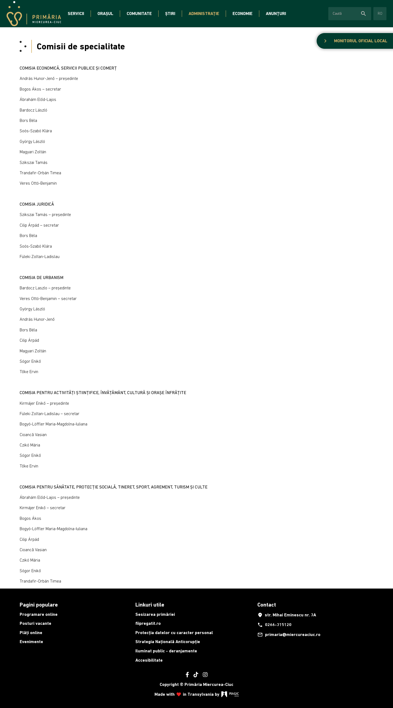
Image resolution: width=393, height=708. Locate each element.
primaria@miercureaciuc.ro (288, 634)
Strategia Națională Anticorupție (167, 641)
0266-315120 (274, 625)
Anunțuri (276, 13)
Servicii (76, 13)
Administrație (204, 13)
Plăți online (31, 632)
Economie (242, 13)
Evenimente (31, 641)
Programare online (39, 614)
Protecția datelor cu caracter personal (174, 632)
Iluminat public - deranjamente (166, 650)
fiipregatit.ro (148, 623)
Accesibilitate (149, 660)
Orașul (105, 13)
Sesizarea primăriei (155, 614)
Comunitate (139, 13)
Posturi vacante (35, 623)
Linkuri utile (149, 604)
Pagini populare (39, 604)
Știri (170, 13)
